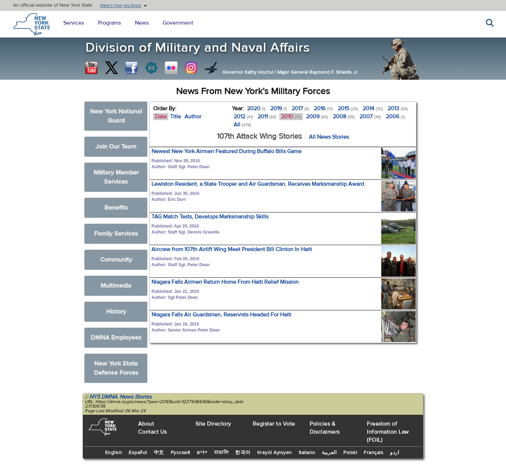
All (242, 124)
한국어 (243, 452)
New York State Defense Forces (116, 368)
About (146, 423)
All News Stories (329, 136)
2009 (317, 116)
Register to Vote (274, 423)
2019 (278, 108)
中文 (159, 452)
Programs (109, 22)
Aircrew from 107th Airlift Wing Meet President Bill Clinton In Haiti (231, 249)
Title (175, 116)
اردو (394, 452)
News (142, 22)
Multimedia (115, 286)
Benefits (116, 208)
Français (373, 452)
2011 (267, 116)
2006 (395, 116)
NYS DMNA (103, 396)
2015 (348, 108)
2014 (373, 108)
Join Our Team (116, 147)
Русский (180, 452)
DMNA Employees (116, 338)
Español (138, 452)
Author (192, 116)
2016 (323, 108)
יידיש (202, 452)
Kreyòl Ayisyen (274, 452)
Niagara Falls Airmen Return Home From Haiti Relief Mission (225, 281)
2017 (300, 108)
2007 (370, 116)
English (113, 452)
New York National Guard (116, 116)
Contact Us (152, 431)
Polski (350, 452)
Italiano (307, 452)
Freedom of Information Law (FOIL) (388, 432)
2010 (291, 116)
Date (161, 116)
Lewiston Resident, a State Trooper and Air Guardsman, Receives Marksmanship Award (257, 184)
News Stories (135, 396)
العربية (329, 452)
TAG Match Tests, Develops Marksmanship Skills (209, 216)
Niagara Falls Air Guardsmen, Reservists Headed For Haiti (221, 314)
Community (116, 260)
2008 (344, 116)
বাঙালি (221, 452)
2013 (398, 108)
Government (178, 22)
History (116, 312)
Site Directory (213, 423)
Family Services (116, 234)
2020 (256, 108)
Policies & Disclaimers (325, 427)
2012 (243, 116)
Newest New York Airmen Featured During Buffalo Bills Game (226, 151)
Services (73, 22)
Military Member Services (116, 177)
